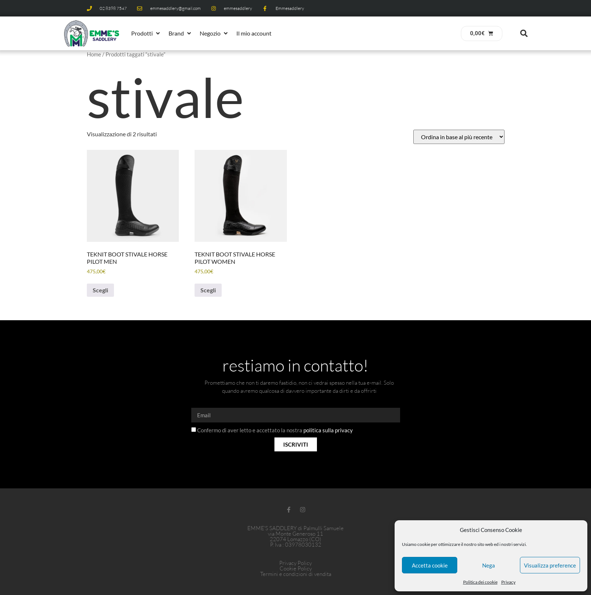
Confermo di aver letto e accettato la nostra (275, 430)
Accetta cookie (430, 565)
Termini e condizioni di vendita (295, 573)
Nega (488, 565)
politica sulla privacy (328, 430)
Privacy (508, 582)
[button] (146, 33)
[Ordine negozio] (459, 137)
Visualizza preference (550, 565)
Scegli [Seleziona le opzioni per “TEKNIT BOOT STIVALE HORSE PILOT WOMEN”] (208, 290)
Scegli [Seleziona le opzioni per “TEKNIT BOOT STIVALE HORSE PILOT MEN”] (100, 290)
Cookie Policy (296, 568)
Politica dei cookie (480, 582)
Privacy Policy (295, 562)
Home (94, 54)
